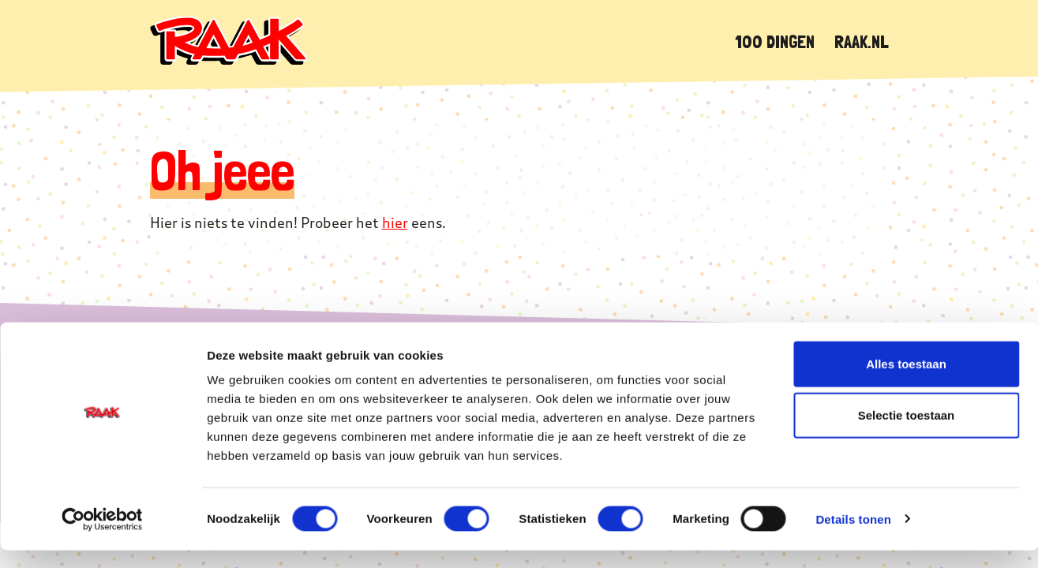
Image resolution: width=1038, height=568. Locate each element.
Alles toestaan (906, 381)
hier (395, 223)
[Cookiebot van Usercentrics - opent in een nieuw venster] (102, 537)
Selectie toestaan (906, 433)
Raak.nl (861, 41)
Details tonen (852, 537)
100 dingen (775, 41)
